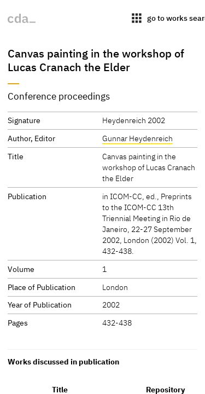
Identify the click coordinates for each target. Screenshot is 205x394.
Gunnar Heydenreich (137, 138)
